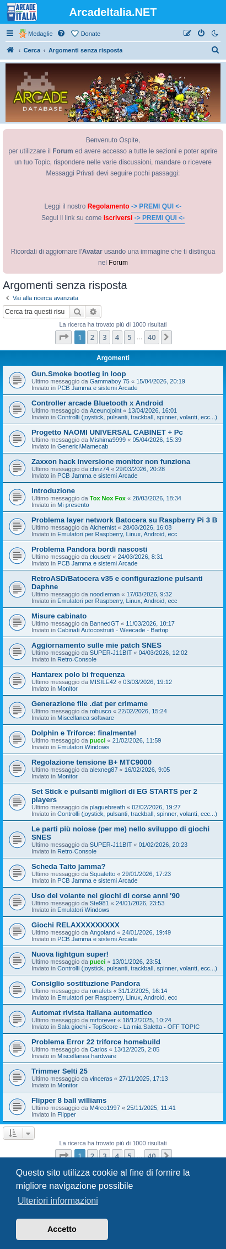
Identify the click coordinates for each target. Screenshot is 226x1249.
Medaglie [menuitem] (40, 33)
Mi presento (73, 504)
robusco (100, 711)
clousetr (100, 556)
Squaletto (102, 874)
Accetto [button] (62, 1229)
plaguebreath (107, 807)
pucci (98, 740)
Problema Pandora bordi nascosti (89, 549)
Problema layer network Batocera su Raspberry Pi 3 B (124, 520)
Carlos (98, 1049)
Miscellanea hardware (86, 1056)
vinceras (101, 1078)
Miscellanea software (85, 717)
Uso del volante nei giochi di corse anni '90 (105, 896)
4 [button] (117, 337)
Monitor (67, 688)
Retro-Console (76, 659)
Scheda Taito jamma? (68, 866)
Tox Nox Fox (108, 498)
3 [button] (104, 337)
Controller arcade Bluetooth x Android (97, 403)
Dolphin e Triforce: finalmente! (84, 733)
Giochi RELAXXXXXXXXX (75, 925)
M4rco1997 (105, 1107)
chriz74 (99, 469)
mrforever (103, 1020)
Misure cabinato (59, 616)
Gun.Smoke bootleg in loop (78, 374)
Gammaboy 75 (110, 381)
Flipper (66, 1114)
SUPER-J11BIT (111, 652)
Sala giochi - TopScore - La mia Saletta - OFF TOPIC (128, 1026)
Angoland (103, 932)
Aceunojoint (106, 410)
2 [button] (92, 337)
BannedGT (104, 623)
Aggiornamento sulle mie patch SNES (96, 645)
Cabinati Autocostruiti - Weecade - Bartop (113, 630)
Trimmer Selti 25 (59, 1071)
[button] (63, 337)
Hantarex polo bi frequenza (78, 674)
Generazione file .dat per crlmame (89, 704)
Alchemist (103, 527)
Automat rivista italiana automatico (91, 1012)
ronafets (101, 991)
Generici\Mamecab (82, 446)
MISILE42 (103, 682)
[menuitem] (62, 33)
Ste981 (99, 903)
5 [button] (129, 337)
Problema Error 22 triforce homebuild (95, 1042)
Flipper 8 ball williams (68, 1100)
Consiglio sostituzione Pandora (85, 983)
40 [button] (152, 337)
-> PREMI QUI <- (156, 206)
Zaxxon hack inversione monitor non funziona (110, 461)
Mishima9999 (108, 439)
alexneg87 (104, 769)
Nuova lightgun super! (70, 954)
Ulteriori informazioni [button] (58, 1200)
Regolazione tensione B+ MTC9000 (91, 762)
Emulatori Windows (83, 747)
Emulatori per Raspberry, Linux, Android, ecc (117, 534)
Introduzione (53, 491)
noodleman (105, 594)
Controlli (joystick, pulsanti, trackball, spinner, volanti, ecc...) (137, 417)
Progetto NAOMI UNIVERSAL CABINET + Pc (107, 432)
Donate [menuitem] (90, 33)
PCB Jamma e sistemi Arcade (97, 388)
